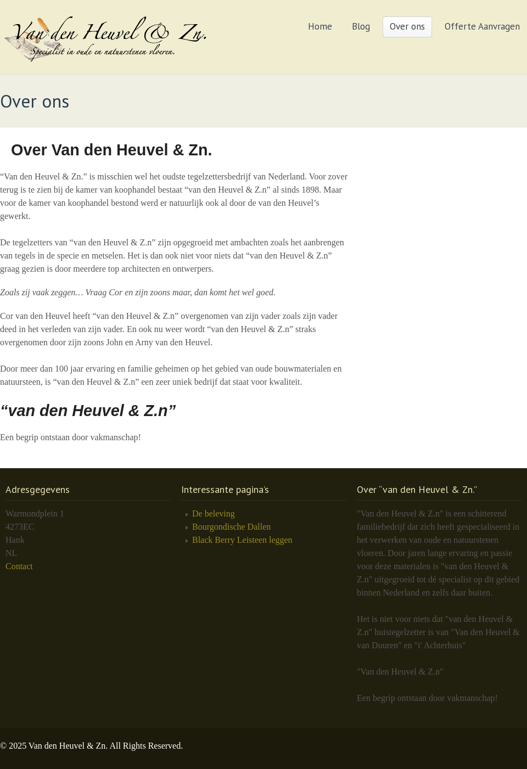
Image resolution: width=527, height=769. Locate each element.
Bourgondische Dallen (231, 526)
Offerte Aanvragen (482, 26)
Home (320, 26)
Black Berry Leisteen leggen (242, 540)
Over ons (407, 26)
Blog (361, 26)
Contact (19, 566)
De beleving (213, 513)
